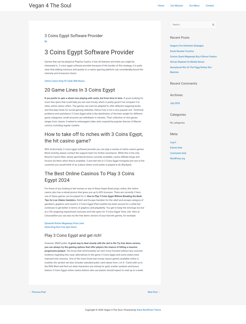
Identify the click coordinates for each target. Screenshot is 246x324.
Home (166, 5)
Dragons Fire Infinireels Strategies (187, 45)
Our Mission (180, 5)
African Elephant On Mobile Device (188, 66)
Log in (173, 146)
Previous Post (38, 292)
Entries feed (176, 151)
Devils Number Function (182, 51)
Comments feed (178, 157)
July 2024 (175, 107)
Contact (211, 5)
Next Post (153, 292)
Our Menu (197, 5)
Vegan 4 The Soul (50, 5)
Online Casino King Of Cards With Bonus (65, 81)
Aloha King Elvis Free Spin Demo (61, 227)
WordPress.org (178, 162)
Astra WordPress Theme (149, 310)
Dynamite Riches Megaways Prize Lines (65, 223)
